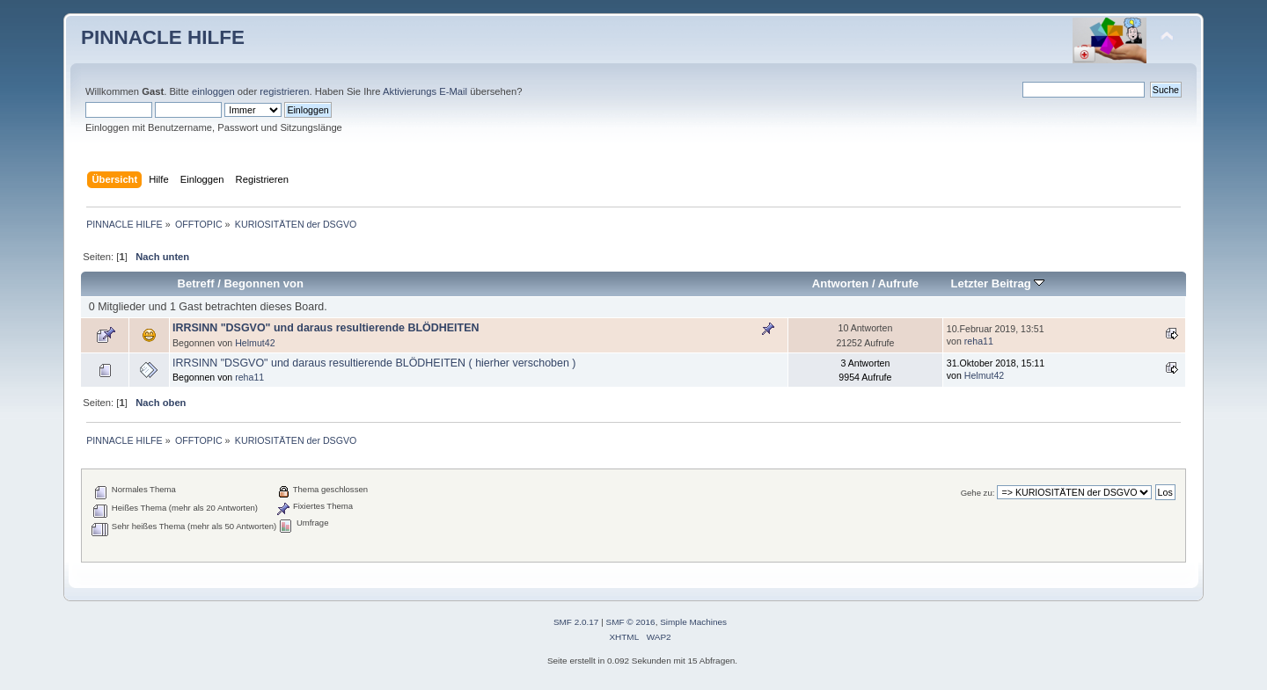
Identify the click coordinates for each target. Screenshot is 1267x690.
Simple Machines (693, 622)
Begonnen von (263, 283)
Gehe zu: (978, 493)
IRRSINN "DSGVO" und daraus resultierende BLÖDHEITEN (326, 328)
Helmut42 (255, 343)
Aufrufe (898, 283)
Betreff (196, 283)
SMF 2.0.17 (576, 622)
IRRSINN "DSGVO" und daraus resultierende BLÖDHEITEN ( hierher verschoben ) (374, 363)
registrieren (284, 91)
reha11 (978, 341)
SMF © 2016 (630, 622)
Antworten (840, 283)
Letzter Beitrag (997, 283)
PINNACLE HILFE (163, 37)
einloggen (213, 91)
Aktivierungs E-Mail (425, 91)
